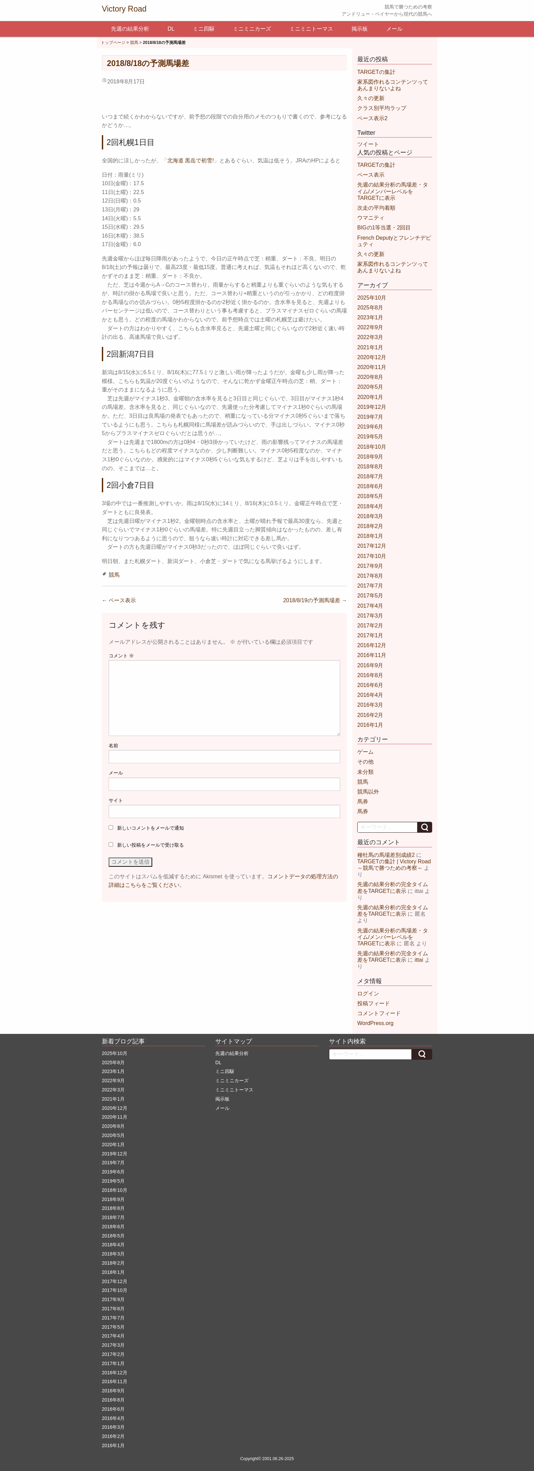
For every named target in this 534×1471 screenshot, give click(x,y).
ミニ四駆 (204, 29)
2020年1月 (370, 397)
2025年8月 (370, 307)
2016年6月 (370, 685)
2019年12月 (371, 407)
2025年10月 (371, 298)
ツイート (368, 144)
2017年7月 (370, 586)
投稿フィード (373, 1003)
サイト (116, 800)
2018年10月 (371, 447)
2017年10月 (371, 556)
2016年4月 (370, 695)
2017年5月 (370, 595)
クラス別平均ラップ (381, 108)
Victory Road (124, 8)
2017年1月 (370, 635)
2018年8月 (370, 466)
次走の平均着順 (376, 208)
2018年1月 (370, 536)
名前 (113, 745)
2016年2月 (370, 715)
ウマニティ (370, 218)
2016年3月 (370, 705)
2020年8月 (370, 377)
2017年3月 (370, 616)
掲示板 (359, 29)
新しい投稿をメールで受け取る (150, 845)
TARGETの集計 (376, 72)
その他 (365, 762)
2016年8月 (370, 675)
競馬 (134, 42)
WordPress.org (375, 1023)
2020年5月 (370, 387)
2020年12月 (371, 357)
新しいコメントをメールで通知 (150, 828)
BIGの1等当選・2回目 (384, 227)
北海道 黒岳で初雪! (190, 160)
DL (171, 29)
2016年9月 (370, 665)
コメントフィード (379, 1013)
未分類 (365, 772)
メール (394, 29)
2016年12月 (371, 645)
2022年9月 (370, 327)
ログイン (368, 993)
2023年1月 (370, 317)
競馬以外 (368, 792)
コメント (121, 655)
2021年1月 (370, 347)
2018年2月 (370, 526)
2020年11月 (371, 367)
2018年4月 (370, 506)
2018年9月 (370, 457)
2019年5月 (370, 436)
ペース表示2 (372, 118)
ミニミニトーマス (311, 29)
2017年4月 (370, 606)
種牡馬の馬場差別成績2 (386, 855)
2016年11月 (371, 655)
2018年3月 (370, 516)
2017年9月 (370, 566)
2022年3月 (370, 337)
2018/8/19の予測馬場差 (315, 600)
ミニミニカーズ (252, 29)
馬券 (362, 801)
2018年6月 (370, 486)
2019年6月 (370, 427)
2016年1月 (370, 725)
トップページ (113, 42)
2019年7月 (370, 417)
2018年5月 (370, 496)
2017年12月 (371, 546)
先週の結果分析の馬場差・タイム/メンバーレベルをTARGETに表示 (392, 191)
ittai (419, 960)
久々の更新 (370, 98)
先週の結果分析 (130, 29)
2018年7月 (370, 476)
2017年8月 (370, 576)
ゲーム (365, 752)
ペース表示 (119, 600)
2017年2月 (370, 625)
